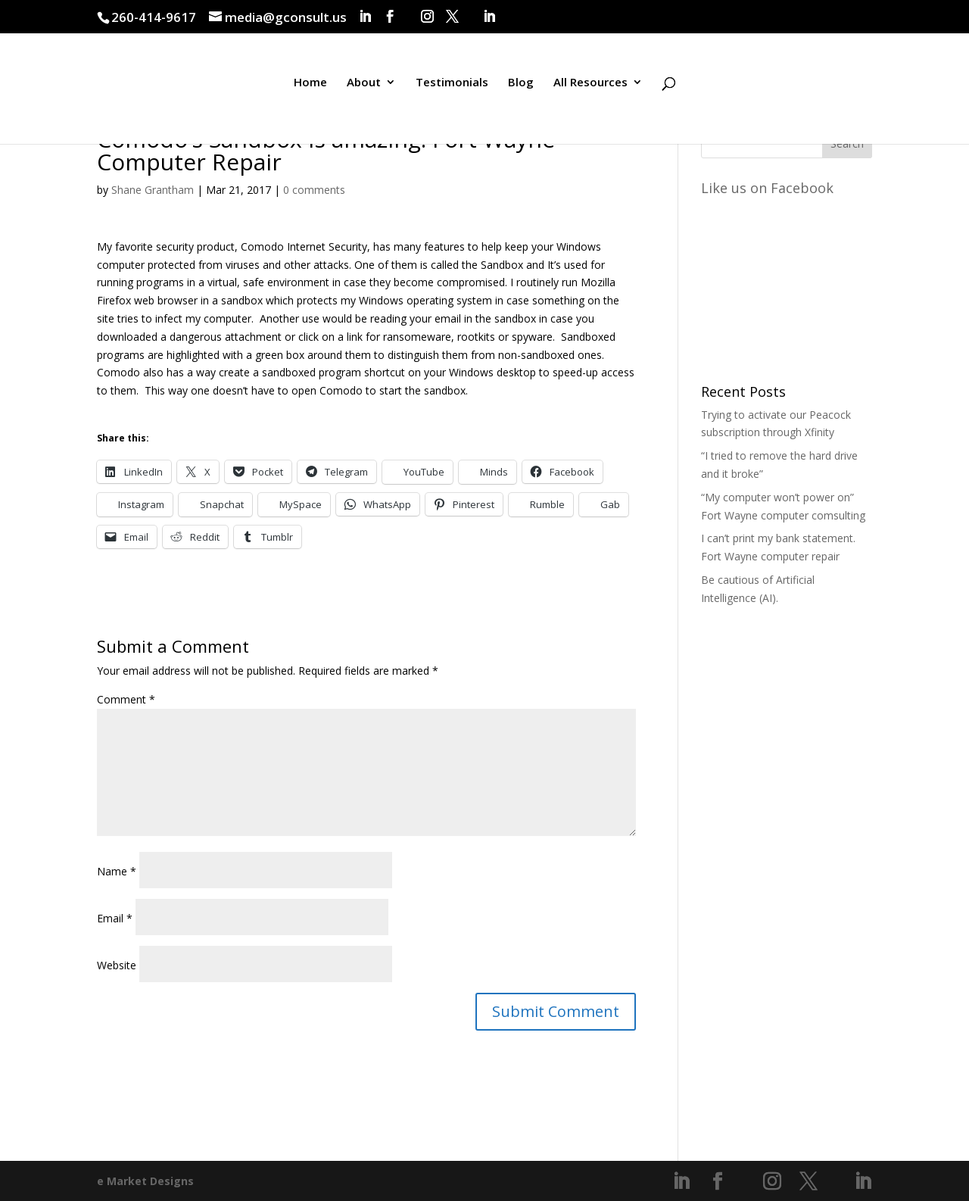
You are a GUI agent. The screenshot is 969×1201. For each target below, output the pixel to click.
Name (116, 871)
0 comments (314, 189)
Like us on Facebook (767, 188)
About (364, 86)
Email (114, 918)
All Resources (590, 86)
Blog (521, 86)
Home (310, 86)
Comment (126, 699)
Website (116, 965)
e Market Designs (145, 1181)
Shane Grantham (152, 189)
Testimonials (452, 86)
